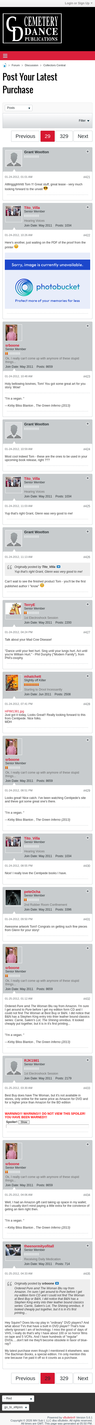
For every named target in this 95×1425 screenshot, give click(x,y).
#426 (86, 557)
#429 (86, 790)
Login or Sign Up (78, 3)
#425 (86, 506)
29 (47, 136)
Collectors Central (54, 65)
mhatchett (32, 676)
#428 (86, 704)
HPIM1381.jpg (14, 711)
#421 (86, 177)
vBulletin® (69, 1417)
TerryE (29, 605)
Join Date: (31, 225)
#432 (86, 999)
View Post (58, 566)
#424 (86, 449)
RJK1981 (31, 1061)
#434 (86, 1195)
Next (83, 136)
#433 (86, 1088)
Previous (25, 136)
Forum (16, 65)
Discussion (31, 65)
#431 (86, 919)
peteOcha (32, 892)
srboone (12, 345)
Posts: (59, 225)
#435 (86, 1274)
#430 (86, 866)
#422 (86, 235)
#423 (86, 376)
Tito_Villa (32, 208)
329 (64, 136)
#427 (86, 632)
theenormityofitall (39, 1246)
